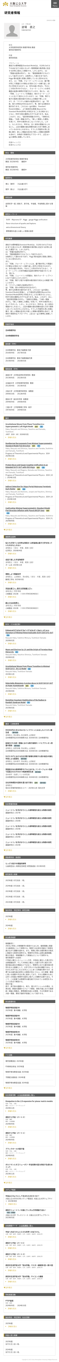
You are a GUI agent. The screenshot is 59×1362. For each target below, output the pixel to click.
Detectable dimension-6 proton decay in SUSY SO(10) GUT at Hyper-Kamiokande (29, 684)
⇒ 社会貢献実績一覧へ (26, 1095)
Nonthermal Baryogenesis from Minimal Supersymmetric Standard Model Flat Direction (29, 444)
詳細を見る (11, 437)
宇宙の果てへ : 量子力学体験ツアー (19, 588)
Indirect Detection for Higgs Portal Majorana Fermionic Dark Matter (28, 487)
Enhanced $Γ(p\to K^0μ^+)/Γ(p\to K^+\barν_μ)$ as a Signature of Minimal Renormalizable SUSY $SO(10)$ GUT (29, 631)
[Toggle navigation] (55, 4)
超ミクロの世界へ (12, 603)
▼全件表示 (8, 529)
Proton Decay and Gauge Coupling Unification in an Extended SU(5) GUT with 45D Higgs (27, 466)
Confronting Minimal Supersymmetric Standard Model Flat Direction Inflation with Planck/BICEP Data (28, 509)
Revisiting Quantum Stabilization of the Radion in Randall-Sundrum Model (26, 701)
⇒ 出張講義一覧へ (26, 1225)
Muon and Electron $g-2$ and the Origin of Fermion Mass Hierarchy (29, 650)
